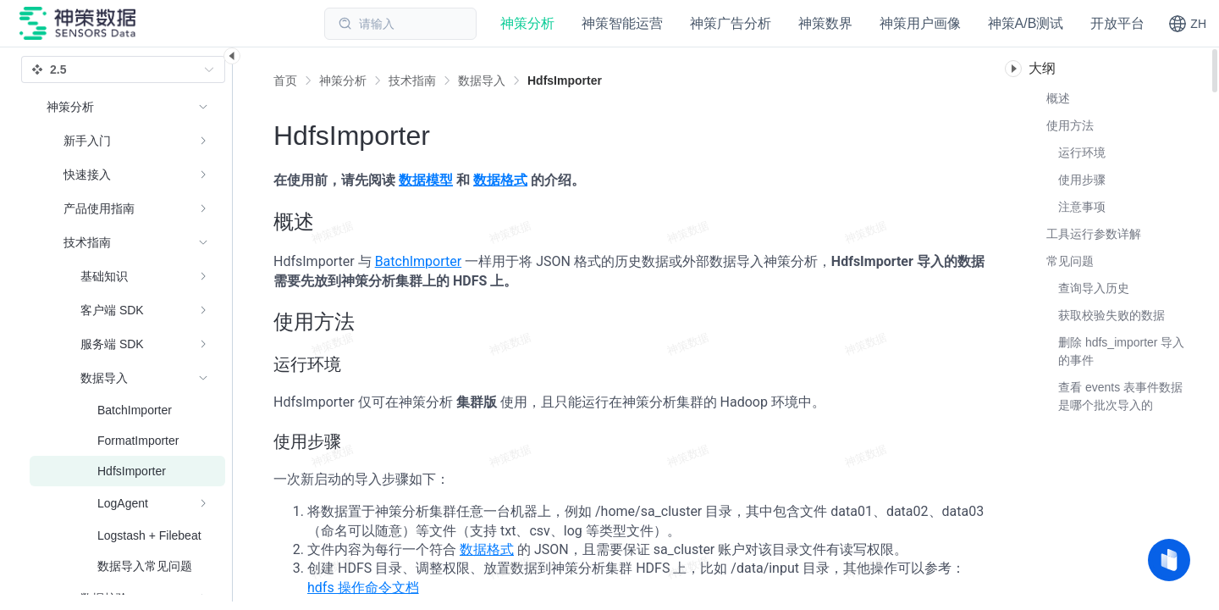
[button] (1187, 23)
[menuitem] (127, 141)
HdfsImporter (564, 80)
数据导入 (481, 80)
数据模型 (426, 180)
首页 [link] (285, 80)
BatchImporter (418, 261)
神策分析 (343, 80)
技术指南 (412, 80)
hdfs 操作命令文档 (363, 588)
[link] (343, 80)
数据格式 (500, 180)
